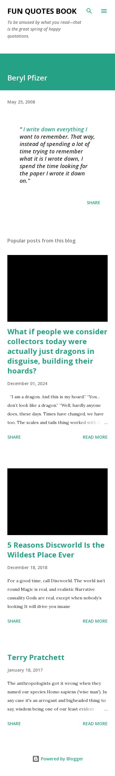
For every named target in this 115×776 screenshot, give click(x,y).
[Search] (89, 11)
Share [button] (93, 202)
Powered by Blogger (57, 759)
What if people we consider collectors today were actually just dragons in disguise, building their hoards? (57, 351)
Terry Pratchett (35, 657)
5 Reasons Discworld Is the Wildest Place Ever (56, 550)
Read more (95, 437)
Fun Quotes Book (42, 11)
